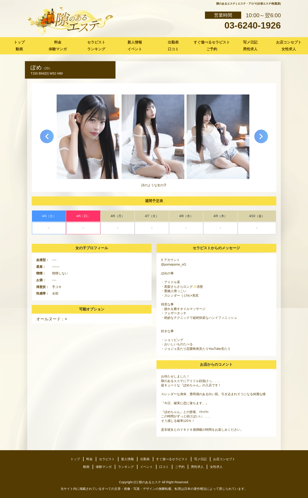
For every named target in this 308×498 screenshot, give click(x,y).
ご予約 (211, 49)
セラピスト (96, 42)
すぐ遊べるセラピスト (212, 42)
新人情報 (135, 42)
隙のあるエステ (150, 482)
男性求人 (250, 49)
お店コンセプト (288, 42)
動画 (19, 49)
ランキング (96, 49)
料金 (57, 42)
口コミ (173, 49)
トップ (19, 42)
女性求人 (289, 49)
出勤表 (173, 42)
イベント (135, 49)
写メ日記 (250, 42)
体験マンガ (58, 49)
